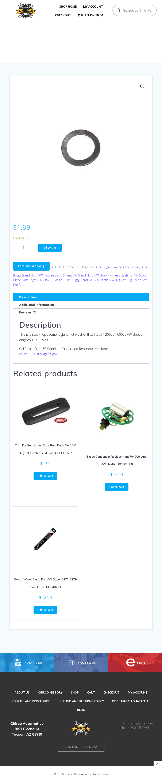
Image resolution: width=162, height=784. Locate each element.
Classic (57, 282)
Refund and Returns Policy (82, 704)
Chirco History (50, 696)
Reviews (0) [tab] (27, 315)
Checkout (63, 15)
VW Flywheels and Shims (54, 278)
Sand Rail (87, 282)
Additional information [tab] (36, 307)
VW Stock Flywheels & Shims (113, 278)
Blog (81, 713)
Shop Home (68, 6)
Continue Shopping (31, 268)
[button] (142, 89)
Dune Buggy (71, 282)
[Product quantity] (25, 250)
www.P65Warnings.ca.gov (38, 356)
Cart (91, 696)
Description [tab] (28, 300)
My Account (93, 6)
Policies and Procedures (31, 704)
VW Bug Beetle (131, 282)
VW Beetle (101, 282)
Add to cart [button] (45, 478)
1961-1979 (44, 282)
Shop (75, 696)
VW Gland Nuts (83, 278)
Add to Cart (50, 250)
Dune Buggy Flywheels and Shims (117, 270)
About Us (22, 696)
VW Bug (115, 282)
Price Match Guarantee (131, 704)
